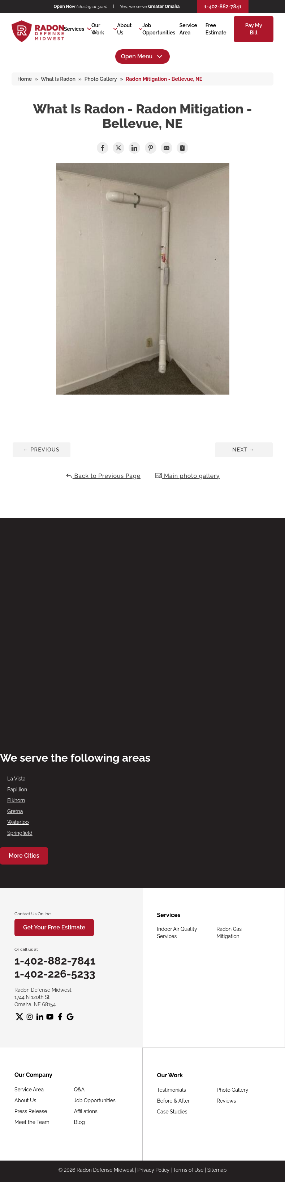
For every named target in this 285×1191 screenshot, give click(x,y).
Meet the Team (31, 1122)
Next (243, 450)
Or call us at (26, 949)
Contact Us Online (32, 913)
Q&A (79, 1089)
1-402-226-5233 (54, 973)
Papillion (17, 789)
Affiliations (86, 1111)
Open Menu (142, 56)
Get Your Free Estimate (54, 927)
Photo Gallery (233, 1090)
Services (74, 29)
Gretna (15, 811)
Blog (79, 1122)
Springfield (20, 833)
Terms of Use (188, 1170)
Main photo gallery (187, 475)
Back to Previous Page (103, 475)
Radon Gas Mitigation (229, 932)
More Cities (24, 855)
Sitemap (216, 1170)
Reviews (226, 1101)
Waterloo (18, 822)
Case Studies (172, 1112)
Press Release (30, 1111)
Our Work (97, 29)
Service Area (29, 1089)
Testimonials (171, 1090)
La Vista (16, 779)
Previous (41, 450)
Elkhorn (16, 800)
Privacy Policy (153, 1170)
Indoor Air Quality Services (177, 932)
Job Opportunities (95, 1100)
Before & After (173, 1101)
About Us (124, 29)
